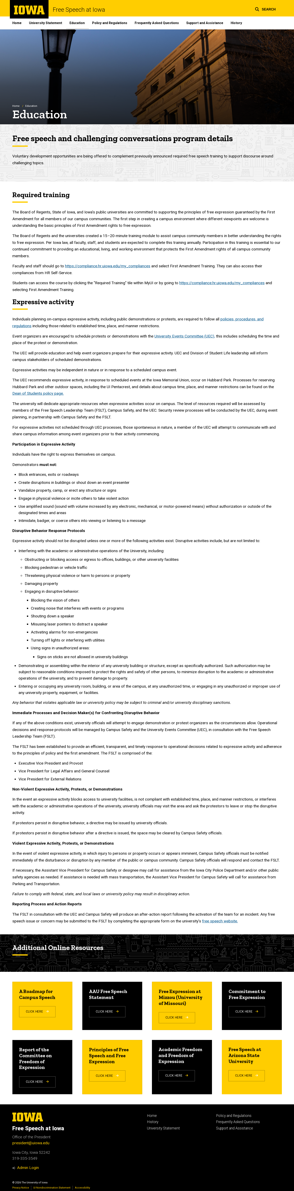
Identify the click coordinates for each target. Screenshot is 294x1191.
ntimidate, (28, 520)
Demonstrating (31, 665)
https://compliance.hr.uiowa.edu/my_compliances (107, 266)
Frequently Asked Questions (157, 23)
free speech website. (220, 921)
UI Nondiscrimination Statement (52, 1187)
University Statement (45, 23)
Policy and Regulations (109, 23)
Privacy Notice (20, 1187)
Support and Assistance (204, 23)
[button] (265, 8)
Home (17, 23)
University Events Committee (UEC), (184, 336)
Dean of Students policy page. (38, 393)
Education (77, 23)
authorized (214, 665)
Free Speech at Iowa (79, 10)
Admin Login (28, 1167)
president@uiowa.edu (30, 1143)
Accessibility (82, 1187)
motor (169, 506)
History (236, 23)
